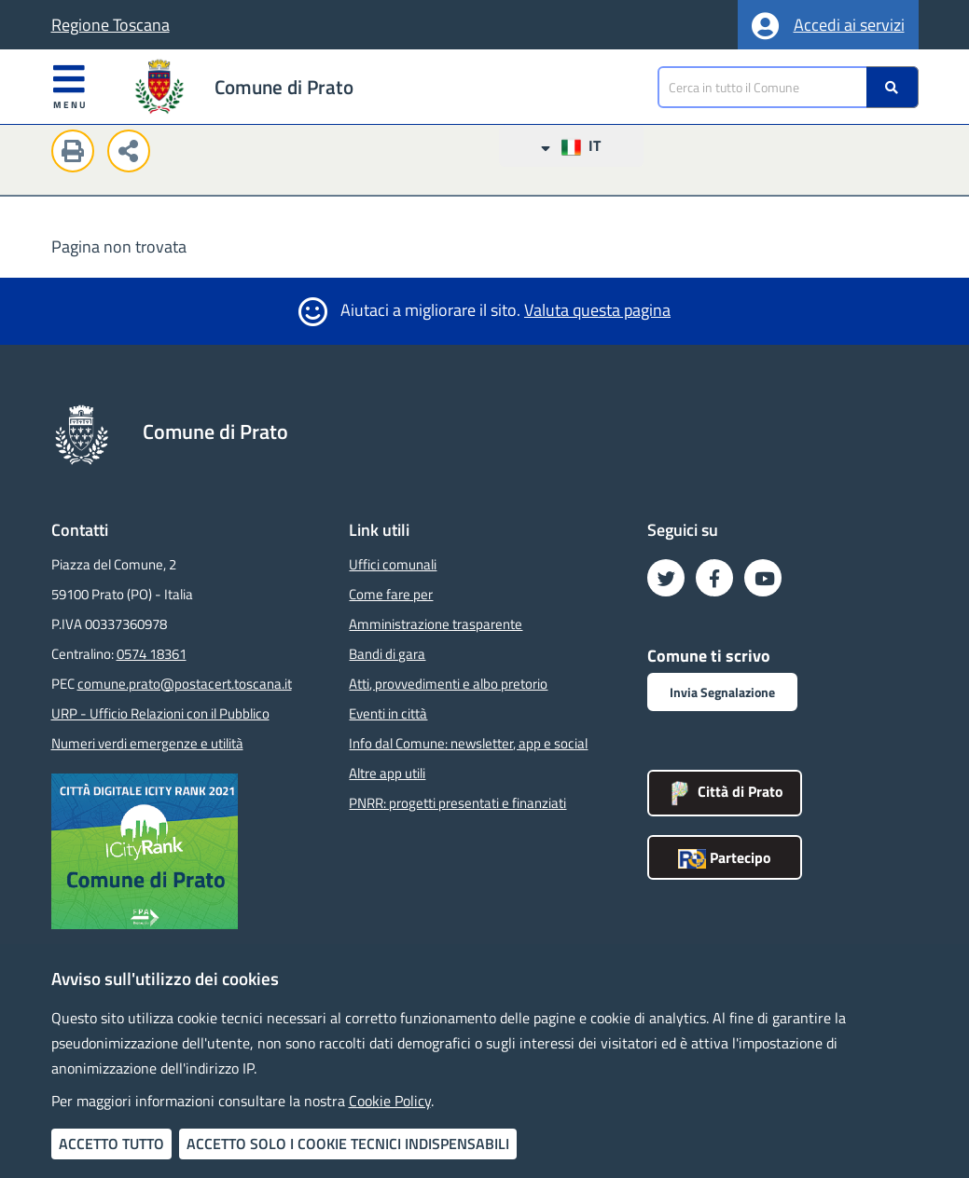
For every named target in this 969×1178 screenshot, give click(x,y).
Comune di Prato (284, 87)
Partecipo (724, 857)
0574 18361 (152, 653)
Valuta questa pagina (597, 309)
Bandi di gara (387, 653)
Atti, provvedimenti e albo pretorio (448, 683)
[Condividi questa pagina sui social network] (133, 154)
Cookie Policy (390, 1100)
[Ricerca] (892, 87)
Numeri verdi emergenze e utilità (147, 743)
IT (571, 146)
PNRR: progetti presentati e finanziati (457, 803)
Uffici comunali (392, 564)
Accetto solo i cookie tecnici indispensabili (348, 1143)
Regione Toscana (110, 24)
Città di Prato (724, 791)
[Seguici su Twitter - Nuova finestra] (666, 577)
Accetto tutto (111, 1143)
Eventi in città (388, 713)
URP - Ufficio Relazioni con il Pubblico (160, 713)
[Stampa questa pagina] (77, 154)
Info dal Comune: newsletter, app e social (468, 743)
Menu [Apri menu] (70, 86)
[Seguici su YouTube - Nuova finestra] (763, 577)
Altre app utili (387, 773)
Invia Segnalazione (722, 692)
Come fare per (391, 594)
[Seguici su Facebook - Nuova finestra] (714, 577)
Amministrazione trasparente (435, 624)
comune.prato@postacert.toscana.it (184, 683)
